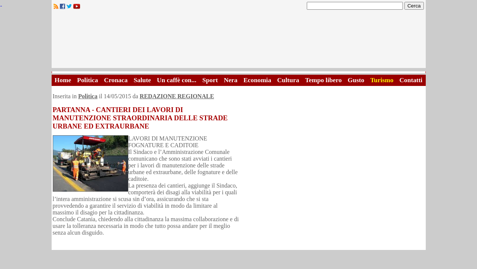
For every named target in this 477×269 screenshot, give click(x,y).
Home (63, 80)
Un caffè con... (176, 80)
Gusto (356, 80)
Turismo (382, 80)
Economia (257, 80)
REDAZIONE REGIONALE (177, 96)
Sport (210, 80)
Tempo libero (323, 80)
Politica (87, 80)
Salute (142, 80)
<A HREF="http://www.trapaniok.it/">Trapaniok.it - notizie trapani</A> (238, 41)
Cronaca (116, 80)
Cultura (288, 80)
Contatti (411, 80)
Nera (231, 80)
